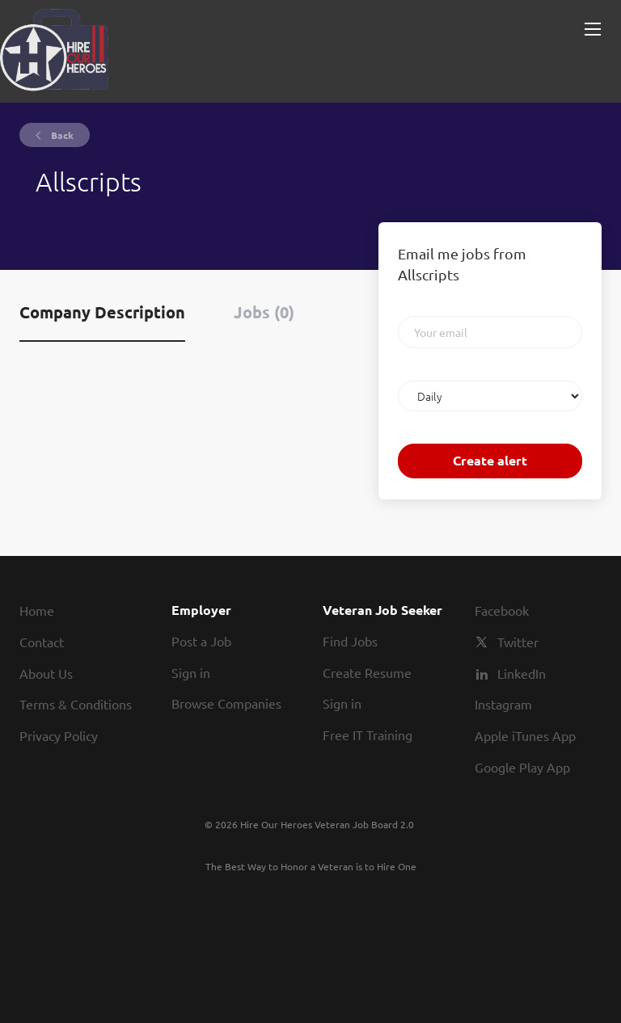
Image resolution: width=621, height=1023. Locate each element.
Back (61, 134)
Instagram (503, 704)
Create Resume (367, 672)
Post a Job (201, 641)
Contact (41, 642)
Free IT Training (367, 734)
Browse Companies (226, 703)
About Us (46, 673)
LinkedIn (521, 673)
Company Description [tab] (102, 311)
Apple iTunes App (525, 735)
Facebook (502, 610)
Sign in (190, 672)
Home (36, 610)
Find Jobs (350, 641)
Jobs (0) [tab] (264, 311)
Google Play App (522, 767)
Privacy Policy (58, 735)
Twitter (518, 642)
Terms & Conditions (75, 704)
